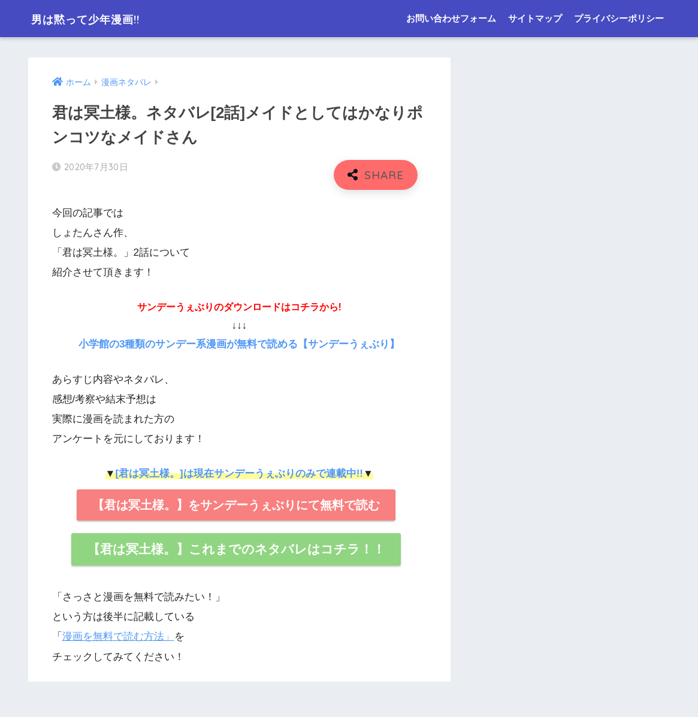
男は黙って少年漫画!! (101, 18)
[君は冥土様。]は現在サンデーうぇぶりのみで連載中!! (239, 473)
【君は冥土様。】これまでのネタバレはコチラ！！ (236, 548)
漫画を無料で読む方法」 (118, 636)
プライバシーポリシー (619, 18)
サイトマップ (535, 18)
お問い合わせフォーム (451, 18)
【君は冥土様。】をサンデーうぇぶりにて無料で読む (236, 504)
